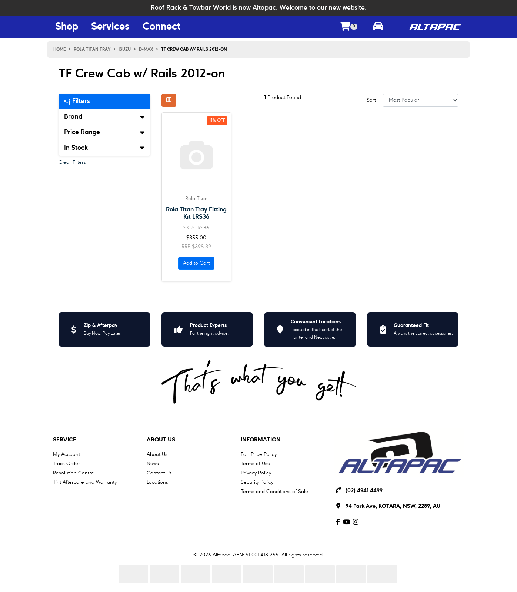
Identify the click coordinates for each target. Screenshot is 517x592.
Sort (371, 100)
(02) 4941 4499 (364, 491)
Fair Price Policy (259, 454)
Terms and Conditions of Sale (274, 491)
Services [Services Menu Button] (110, 27)
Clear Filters (72, 162)
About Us (161, 440)
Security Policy (257, 482)
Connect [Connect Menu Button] (161, 27)
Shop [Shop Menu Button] (66, 27)
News (153, 463)
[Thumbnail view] (168, 100)
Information (261, 440)
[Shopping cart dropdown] (349, 27)
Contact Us (159, 473)
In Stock (104, 148)
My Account (66, 454)
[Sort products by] (420, 100)
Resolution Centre (73, 473)
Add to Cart (196, 263)
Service (64, 440)
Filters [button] (77, 101)
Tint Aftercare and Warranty (85, 482)
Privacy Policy (256, 473)
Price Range (104, 132)
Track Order (66, 463)
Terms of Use (255, 463)
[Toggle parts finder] (378, 27)
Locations (157, 482)
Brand (104, 116)
